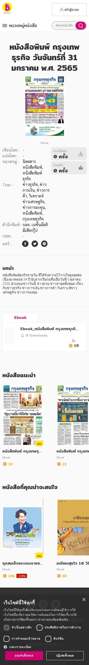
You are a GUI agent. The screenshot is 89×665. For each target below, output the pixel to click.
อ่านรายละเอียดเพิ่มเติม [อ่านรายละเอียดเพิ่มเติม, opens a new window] (53, 619)
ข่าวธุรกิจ (30, 184)
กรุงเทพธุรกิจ (33, 218)
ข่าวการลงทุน (34, 207)
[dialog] (44, 630)
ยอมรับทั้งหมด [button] (24, 656)
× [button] (83, 600)
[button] (44, 646)
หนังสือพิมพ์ (32, 213)
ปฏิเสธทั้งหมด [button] (65, 656)
